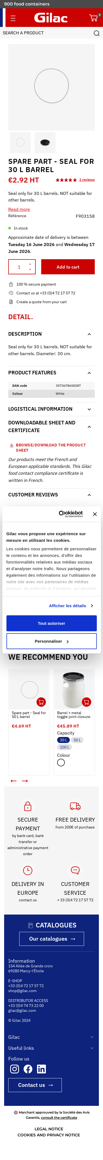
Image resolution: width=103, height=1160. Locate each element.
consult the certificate (59, 1117)
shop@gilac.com (22, 990)
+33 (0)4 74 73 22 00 (26, 1005)
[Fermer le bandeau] (95, 514)
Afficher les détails (67, 605)
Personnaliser (52, 641)
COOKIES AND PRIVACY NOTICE (49, 1135)
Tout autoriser (51, 623)
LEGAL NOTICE (49, 1128)
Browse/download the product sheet (51, 448)
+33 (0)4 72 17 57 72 (26, 985)
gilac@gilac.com (22, 1010)
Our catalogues (48, 938)
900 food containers (26, 5)
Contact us (31, 1085)
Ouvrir (41, 702)
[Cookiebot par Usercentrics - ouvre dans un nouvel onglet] (61, 514)
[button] (13, 143)
